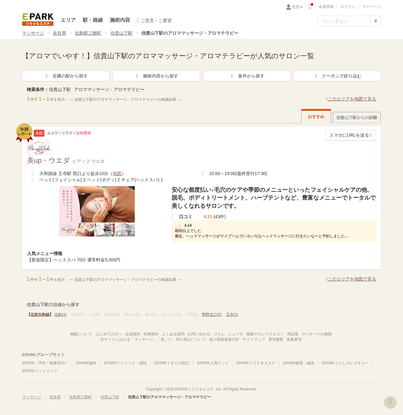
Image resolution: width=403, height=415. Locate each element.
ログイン (347, 6)
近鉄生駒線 (40, 314)
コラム (219, 334)
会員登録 (326, 6)
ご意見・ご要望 (154, 20)
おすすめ (316, 116)
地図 (117, 173)
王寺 (232, 314)
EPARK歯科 (86, 363)
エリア (68, 20)
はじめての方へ (109, 334)
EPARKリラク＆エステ (38, 19)
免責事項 (294, 339)
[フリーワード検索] (344, 21)
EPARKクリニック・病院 (125, 363)
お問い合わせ (199, 334)
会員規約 (132, 334)
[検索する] (376, 21)
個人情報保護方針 (224, 339)
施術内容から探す (156, 75)
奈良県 (59, 33)
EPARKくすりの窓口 (172, 363)
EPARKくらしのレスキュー (345, 363)
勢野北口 (212, 314)
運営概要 (275, 339)
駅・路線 (93, 20)
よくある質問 (173, 334)
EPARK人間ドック (213, 363)
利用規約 (151, 334)
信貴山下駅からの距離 (356, 117)
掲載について (81, 334)
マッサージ (33, 33)
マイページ (371, 6)
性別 (297, 7)
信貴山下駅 (122, 33)
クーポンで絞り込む (337, 75)
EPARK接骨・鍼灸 (299, 363)
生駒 (60, 314)
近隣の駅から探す (66, 75)
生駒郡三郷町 (88, 33)
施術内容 (120, 20)
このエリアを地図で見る (351, 98)
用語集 (292, 334)
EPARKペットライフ (39, 371)
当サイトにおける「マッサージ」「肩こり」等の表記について (153, 339)
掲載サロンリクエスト (265, 334)
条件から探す (246, 75)
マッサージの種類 (317, 334)
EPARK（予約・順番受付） (45, 363)
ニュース (235, 334)
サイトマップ (253, 339)
